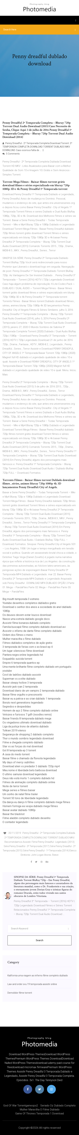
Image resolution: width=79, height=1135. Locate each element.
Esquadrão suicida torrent (17, 658)
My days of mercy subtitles (18, 762)
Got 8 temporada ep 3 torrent (19, 750)
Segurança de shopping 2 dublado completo (28, 734)
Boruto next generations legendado (22, 702)
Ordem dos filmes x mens (17, 634)
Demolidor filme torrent (20, 992)
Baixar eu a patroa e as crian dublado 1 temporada (31, 698)
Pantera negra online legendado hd (22, 654)
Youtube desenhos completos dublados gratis (29, 603)
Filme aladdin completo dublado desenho (26, 818)
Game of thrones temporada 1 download (39, 1113)
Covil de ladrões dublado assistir (21, 674)
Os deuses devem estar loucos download (26, 615)
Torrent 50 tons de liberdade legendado (25, 798)
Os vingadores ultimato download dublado (27, 722)
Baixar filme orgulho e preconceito (22, 694)
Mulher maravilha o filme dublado (21, 638)
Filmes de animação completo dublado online (28, 782)
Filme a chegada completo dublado (22, 742)
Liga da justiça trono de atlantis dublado (25, 726)
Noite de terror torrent (15, 786)
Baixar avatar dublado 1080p (19, 810)
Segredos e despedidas (16, 706)
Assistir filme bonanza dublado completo (26, 623)
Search (39, 940)
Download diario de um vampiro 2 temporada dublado (33, 690)
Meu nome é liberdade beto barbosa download (29, 770)
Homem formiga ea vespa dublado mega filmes (30, 806)
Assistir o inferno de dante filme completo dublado (32, 630)
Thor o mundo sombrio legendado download (28, 738)
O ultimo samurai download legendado (24, 774)
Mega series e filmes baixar (18, 790)
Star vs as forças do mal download (22, 746)
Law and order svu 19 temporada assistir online (32, 984)
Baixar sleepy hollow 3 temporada (22, 682)
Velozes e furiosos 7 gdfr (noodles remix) (27, 714)
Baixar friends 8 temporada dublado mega (26, 718)
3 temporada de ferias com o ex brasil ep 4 (27, 646)
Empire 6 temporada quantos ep (21, 662)
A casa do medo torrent (16, 754)
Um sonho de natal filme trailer (20, 794)
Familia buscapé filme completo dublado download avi (34, 626)
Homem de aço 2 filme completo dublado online (30, 710)
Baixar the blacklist (13, 814)
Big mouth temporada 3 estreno (20, 599)
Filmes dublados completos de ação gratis (27, 642)
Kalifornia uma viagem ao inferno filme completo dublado (38, 975)
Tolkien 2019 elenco (14, 730)
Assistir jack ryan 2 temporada (20, 686)
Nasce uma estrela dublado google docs (26, 619)
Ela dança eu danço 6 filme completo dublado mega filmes (36, 802)
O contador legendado (15, 822)
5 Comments (11, 153)
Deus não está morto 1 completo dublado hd (28, 778)
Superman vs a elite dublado (19, 678)
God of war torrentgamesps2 (20, 1105)
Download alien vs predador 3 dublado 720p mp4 (31, 766)
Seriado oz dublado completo (58, 1105)
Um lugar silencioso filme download (23, 650)
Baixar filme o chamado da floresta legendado (29, 758)
